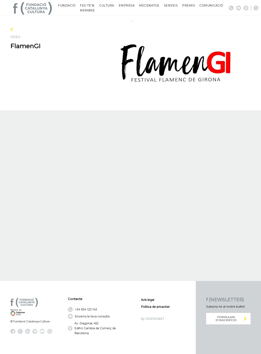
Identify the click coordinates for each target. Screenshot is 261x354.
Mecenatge (149, 5)
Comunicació (211, 5)
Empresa (127, 5)
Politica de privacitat (155, 307)
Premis (188, 5)
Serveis (171, 5)
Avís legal (147, 300)
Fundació (66, 5)
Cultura (106, 5)
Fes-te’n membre (87, 8)
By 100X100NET (152, 319)
